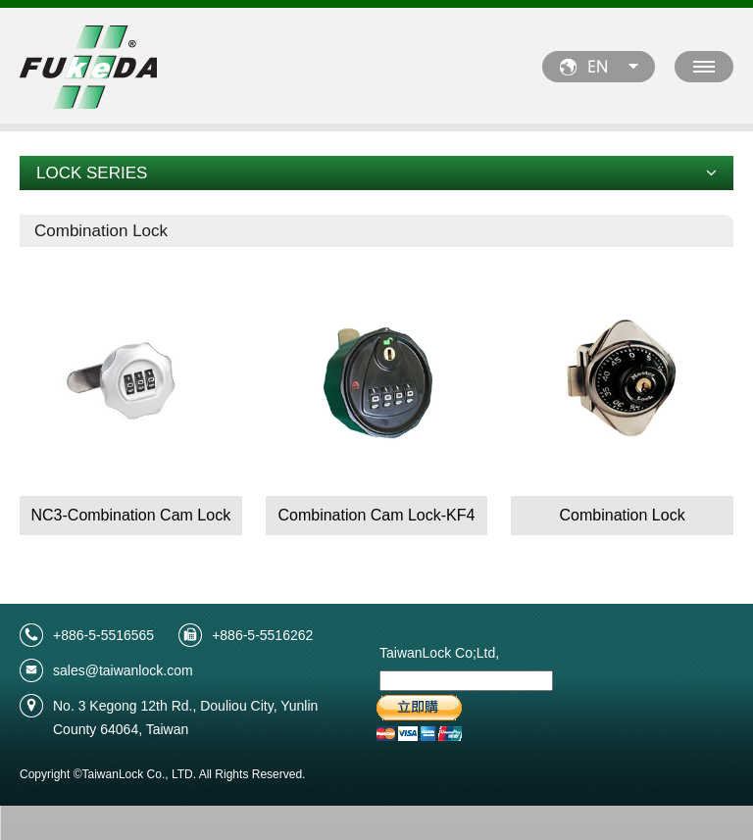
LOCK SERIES (376, 173)
